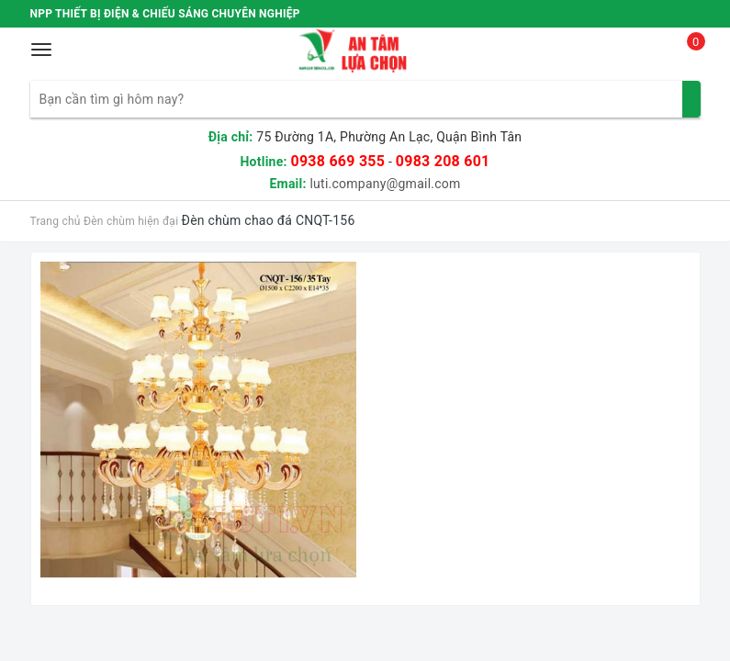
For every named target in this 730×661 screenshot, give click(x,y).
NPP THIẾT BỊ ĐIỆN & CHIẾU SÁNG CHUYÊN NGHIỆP (165, 13)
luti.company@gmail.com (384, 183)
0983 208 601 (443, 161)
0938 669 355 (337, 161)
